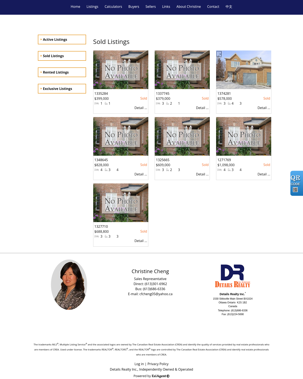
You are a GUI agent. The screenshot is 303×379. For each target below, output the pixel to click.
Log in (139, 364)
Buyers (133, 6)
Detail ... (140, 107)
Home (75, 6)
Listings (92, 6)
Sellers (150, 6)
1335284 (101, 93)
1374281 (224, 93)
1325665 (162, 160)
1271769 (224, 160)
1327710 (101, 226)
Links (166, 6)
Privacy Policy (158, 364)
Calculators (113, 6)
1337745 (162, 93)
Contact (213, 6)
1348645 (101, 160)
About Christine (189, 6)
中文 (229, 6)
